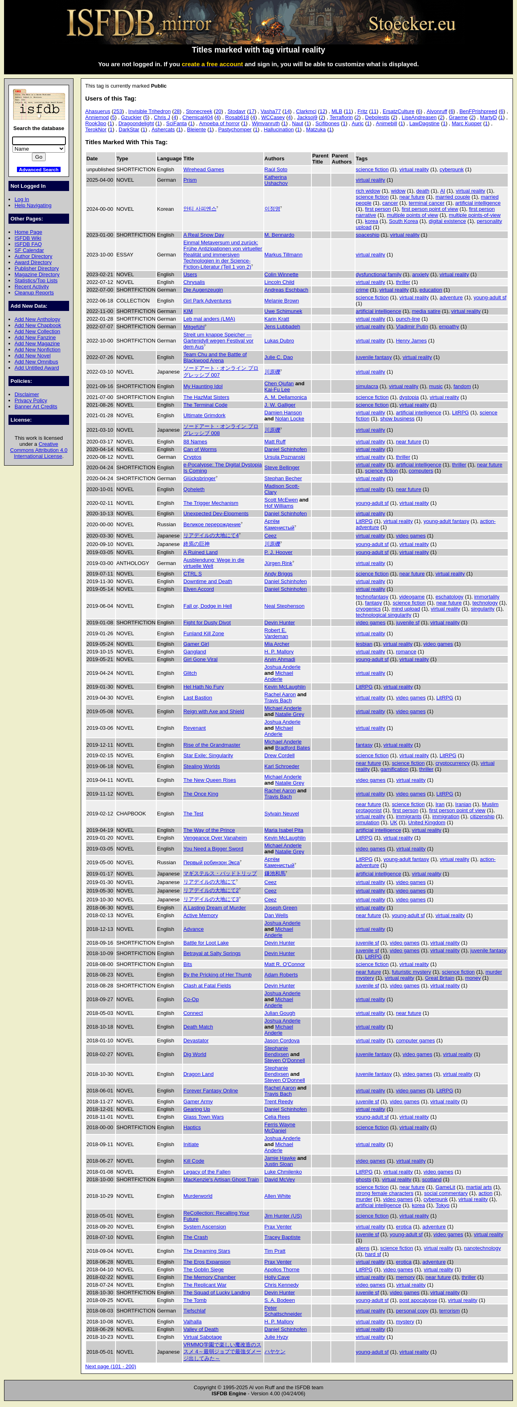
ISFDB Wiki (28, 238)
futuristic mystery (411, 972)
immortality (487, 597)
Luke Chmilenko (283, 1172)
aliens (363, 1248)
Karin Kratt (277, 319)
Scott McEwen (281, 500)
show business (397, 419)
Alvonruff (437, 111)
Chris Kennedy (282, 1285)
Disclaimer (27, 394)
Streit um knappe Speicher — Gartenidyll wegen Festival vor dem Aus (218, 341)
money (473, 978)
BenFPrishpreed (478, 111)
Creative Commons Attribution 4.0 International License (38, 450)
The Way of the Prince (209, 830)
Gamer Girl (196, 644)
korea (371, 221)
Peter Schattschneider (283, 1311)
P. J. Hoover (279, 552)
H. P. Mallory (279, 652)
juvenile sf (408, 623)
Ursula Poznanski (285, 457)
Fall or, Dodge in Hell (207, 606)
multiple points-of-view (474, 215)
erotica (404, 1227)
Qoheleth (194, 489)
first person (378, 209)
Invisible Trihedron (149, 111)
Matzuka (316, 129)
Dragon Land (198, 1074)
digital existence (447, 221)
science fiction (372, 169)
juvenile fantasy (374, 357)
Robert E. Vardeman (276, 633)
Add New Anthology (37, 319)
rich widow (368, 191)
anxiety (420, 274)
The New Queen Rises (209, 780)
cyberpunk (451, 169)
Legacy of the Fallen (207, 1172)
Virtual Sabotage (202, 1337)
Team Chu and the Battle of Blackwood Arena (215, 357)
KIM (188, 311)
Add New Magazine (37, 343)
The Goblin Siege (203, 1269)
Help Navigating (33, 205)
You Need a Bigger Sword (213, 849)
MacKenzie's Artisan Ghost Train (221, 1179)
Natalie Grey (289, 714)
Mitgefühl (194, 327)
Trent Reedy (279, 1101)
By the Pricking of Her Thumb (217, 975)
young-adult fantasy (446, 521)
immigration (445, 816)
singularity (482, 609)
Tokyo (443, 1205)
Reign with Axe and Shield (213, 711)
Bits (187, 964)
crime (362, 290)
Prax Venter (278, 1227)
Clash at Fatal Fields (207, 986)
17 (251, 111)
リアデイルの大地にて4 (211, 535)
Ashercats (163, 129)
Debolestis (377, 117)
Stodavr (236, 111)
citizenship (482, 816)
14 (287, 111)
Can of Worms (200, 449)
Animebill (386, 123)
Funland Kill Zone (203, 633)
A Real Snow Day (203, 235)
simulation (367, 822)
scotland (431, 1179)
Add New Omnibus (36, 362)
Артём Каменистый (279, 524)
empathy (449, 326)
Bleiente (196, 129)
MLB (337, 111)
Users (190, 274)
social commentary (446, 1193)
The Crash (195, 1237)
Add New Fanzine (35, 337)
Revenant (194, 728)
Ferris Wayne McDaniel (280, 1127)
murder (364, 1199)
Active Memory (200, 915)
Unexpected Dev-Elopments (215, 513)
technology (485, 603)
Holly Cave (277, 1277)
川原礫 (272, 372)
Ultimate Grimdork (204, 415)
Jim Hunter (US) (283, 1216)
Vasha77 (271, 111)
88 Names (195, 442)
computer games (415, 1040)
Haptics (192, 1127)
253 (117, 111)
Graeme (458, 117)
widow (398, 191)
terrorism (449, 1311)
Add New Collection (37, 331)
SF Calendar (29, 250)
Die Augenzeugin (203, 290)
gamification (394, 769)
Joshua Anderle (283, 667)
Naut (297, 123)
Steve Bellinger (282, 467)
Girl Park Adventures (207, 301)
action (486, 1193)
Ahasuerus (97, 111)
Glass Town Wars (203, 1117)
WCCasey (273, 117)
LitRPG (460, 413)
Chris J (162, 117)
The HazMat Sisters (206, 397)
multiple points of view (412, 215)
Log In (22, 199)
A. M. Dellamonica (286, 397)
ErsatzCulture (398, 111)
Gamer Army (198, 1101)
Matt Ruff (275, 442)
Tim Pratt (275, 1251)
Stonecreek (199, 111)
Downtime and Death (207, 581)
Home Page (28, 232)
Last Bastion (197, 698)
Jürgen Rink (278, 563)
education (431, 290)
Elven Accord (198, 589)
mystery (405, 1322)
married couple (452, 197)
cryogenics (368, 609)
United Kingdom (426, 822)
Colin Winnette (281, 274)
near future (412, 197)
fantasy (373, 603)
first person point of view (430, 209)
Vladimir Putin (412, 326)
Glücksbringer (199, 478)
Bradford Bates (292, 748)
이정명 (272, 209)
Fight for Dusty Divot (207, 623)
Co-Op (191, 999)
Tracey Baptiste (283, 1237)
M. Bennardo (279, 235)
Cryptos (192, 457)
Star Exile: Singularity (208, 755)
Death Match (198, 1027)
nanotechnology (482, 1248)
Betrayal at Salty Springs (212, 953)
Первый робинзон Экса (211, 862)
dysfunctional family (378, 274)
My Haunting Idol (203, 386)
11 (348, 111)
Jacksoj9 (307, 117)
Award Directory (33, 262)
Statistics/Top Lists (36, 280)
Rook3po (95, 123)
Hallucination (279, 129)
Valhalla (192, 1322)
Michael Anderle (279, 676)
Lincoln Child (279, 282)
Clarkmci (306, 111)
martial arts (479, 1187)
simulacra (367, 386)
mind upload (405, 609)
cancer (390, 203)
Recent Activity (32, 287)
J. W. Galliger (280, 405)
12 (322, 111)
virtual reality (414, 169)
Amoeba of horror (219, 123)
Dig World (194, 1054)
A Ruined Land (200, 552)
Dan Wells (276, 915)
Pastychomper (235, 129)
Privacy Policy (31, 400)
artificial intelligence (477, 203)
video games (410, 536)
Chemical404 (198, 117)
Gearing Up (196, 1109)
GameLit (445, 1187)
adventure (451, 297)
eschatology (449, 597)
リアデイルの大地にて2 (211, 890)
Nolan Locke (289, 419)
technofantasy (372, 597)
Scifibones (327, 123)
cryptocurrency (452, 763)
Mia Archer (277, 644)
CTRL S (192, 574)
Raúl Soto (276, 169)
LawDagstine (424, 123)
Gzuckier (131, 117)
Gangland (194, 652)
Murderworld (197, 1196)
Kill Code (193, 1161)
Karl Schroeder (282, 766)
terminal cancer (427, 203)
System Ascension (204, 1227)
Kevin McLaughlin (285, 687)
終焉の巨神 (196, 544)
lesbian (364, 644)
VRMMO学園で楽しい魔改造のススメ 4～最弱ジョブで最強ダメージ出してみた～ (222, 1351)
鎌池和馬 (275, 873)
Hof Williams (279, 506)
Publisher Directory (37, 268)
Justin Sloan (279, 1164)
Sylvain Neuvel (282, 814)
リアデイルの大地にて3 (211, 899)
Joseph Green (281, 908)
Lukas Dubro (279, 341)
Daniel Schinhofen (286, 449)
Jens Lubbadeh (283, 326)
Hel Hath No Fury (203, 687)
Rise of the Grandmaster (211, 745)
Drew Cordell (280, 755)
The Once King (200, 794)
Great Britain (439, 978)
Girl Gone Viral (200, 659)
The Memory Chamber (209, 1277)
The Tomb (194, 1300)
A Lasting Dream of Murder (214, 908)
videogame (412, 597)
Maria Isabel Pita (284, 830)
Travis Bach (278, 700)
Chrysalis (194, 282)
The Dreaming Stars (206, 1251)
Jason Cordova (282, 1040)
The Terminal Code (205, 405)
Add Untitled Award (37, 368)
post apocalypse (418, 1300)
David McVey (280, 1179)
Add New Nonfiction (38, 349)
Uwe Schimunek (284, 311)
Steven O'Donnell (285, 1060)
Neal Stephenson (285, 606)
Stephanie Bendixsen (277, 1051)
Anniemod (97, 117)
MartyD (488, 117)
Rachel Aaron (280, 694)
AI (442, 191)
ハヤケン (275, 1351)
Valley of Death (201, 1329)
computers (421, 471)
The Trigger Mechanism (210, 503)
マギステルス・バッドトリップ (220, 873)
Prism (190, 180)
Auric (358, 123)
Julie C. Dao (279, 357)
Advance (193, 929)
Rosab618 (237, 117)
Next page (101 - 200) (110, 1366)
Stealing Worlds (201, 766)
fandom (462, 386)
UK (393, 822)
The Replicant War (205, 1285)
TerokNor (96, 129)
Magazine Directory (37, 274)
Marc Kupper (467, 123)
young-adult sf (489, 297)
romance (406, 652)
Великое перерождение (212, 524)
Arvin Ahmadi (280, 659)
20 (218, 111)
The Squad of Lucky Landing (216, 1292)
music (436, 386)
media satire (426, 311)
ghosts (363, 1179)
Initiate (191, 1144)
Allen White (278, 1196)
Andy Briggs (279, 574)
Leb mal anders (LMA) (209, 319)
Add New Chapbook (38, 325)
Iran (439, 804)
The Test (193, 814)
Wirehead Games (203, 169)
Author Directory (34, 256)
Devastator (196, 1040)
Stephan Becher (283, 478)
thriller (403, 282)
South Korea (403, 221)
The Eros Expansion (207, 1262)
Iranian (463, 804)
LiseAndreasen (419, 117)
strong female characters (385, 1193)
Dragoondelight (136, 123)
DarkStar (129, 129)
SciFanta (176, 123)
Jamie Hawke (280, 1158)
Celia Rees (277, 1117)
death (422, 191)
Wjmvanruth (266, 123)
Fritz (362, 111)
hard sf (373, 1254)
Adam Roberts (281, 975)
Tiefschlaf (194, 1311)
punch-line (408, 319)
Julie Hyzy (276, 1337)
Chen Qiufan (279, 383)
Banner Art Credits (36, 406)
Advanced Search (39, 169)
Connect (193, 1013)
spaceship (367, 235)
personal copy (412, 1311)
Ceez (271, 536)
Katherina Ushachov (276, 180)
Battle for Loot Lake (206, 943)
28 (177, 111)
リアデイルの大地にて (209, 882)
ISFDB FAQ (28, 244)
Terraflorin (341, 117)
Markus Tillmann (284, 255)
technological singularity (384, 615)
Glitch (190, 673)
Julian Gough (280, 1013)
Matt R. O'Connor (285, 964)
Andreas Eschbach (287, 290)
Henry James (411, 341)
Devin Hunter (280, 623)
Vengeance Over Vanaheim (215, 838)
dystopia (409, 397)
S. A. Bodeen (280, 1300)
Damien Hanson (283, 413)
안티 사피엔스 (199, 209)
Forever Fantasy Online (210, 1091)
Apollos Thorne (282, 1269)
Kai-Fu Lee (277, 389)
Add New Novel (32, 356)
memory (405, 1277)
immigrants (408, 816)
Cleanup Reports (34, 293)
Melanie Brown (282, 301)
